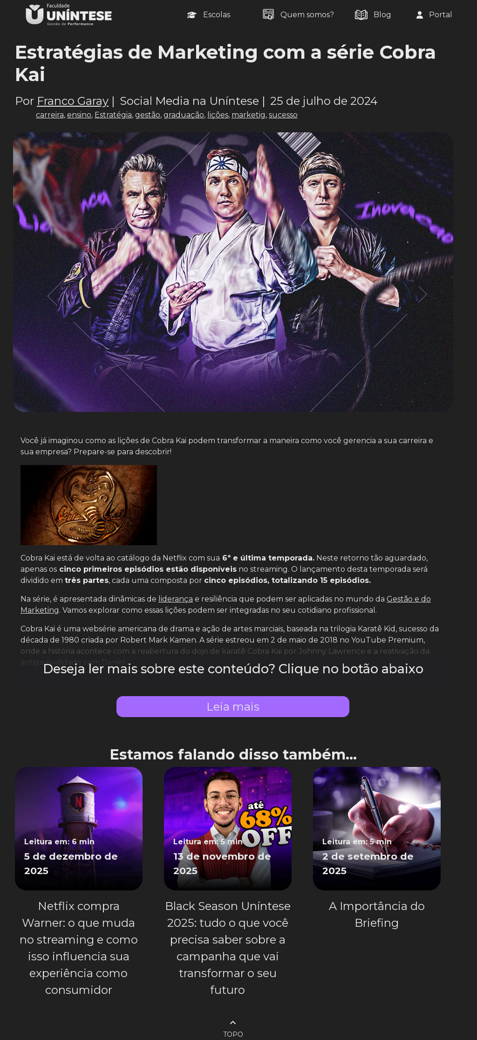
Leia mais (232, 706)
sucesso (283, 114)
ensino (79, 114)
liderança (175, 599)
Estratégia (113, 114)
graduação (184, 114)
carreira (50, 114)
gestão (147, 114)
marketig (249, 114)
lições (217, 114)
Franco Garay (73, 101)
